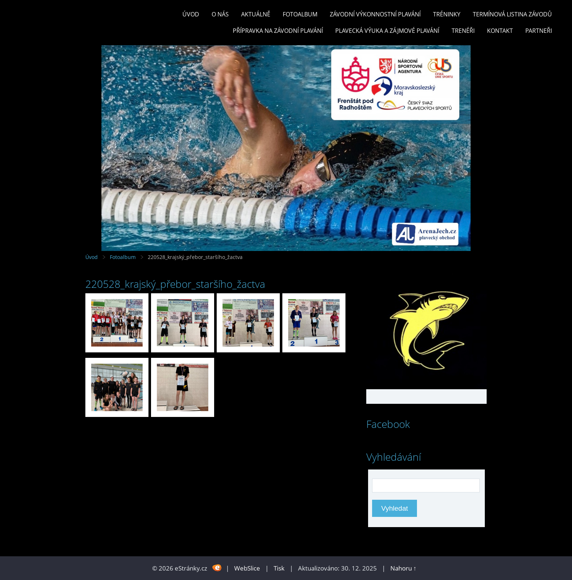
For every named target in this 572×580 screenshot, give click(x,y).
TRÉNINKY (446, 14)
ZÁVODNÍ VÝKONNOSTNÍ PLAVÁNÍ (375, 14)
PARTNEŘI (538, 31)
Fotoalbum (300, 14)
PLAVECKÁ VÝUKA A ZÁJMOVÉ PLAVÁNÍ (387, 31)
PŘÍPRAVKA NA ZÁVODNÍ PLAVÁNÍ (278, 31)
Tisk (279, 568)
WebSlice (247, 568)
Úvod (190, 14)
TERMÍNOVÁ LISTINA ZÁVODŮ (512, 14)
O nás (220, 14)
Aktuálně (255, 14)
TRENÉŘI (463, 31)
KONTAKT (500, 31)
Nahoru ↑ (403, 568)
